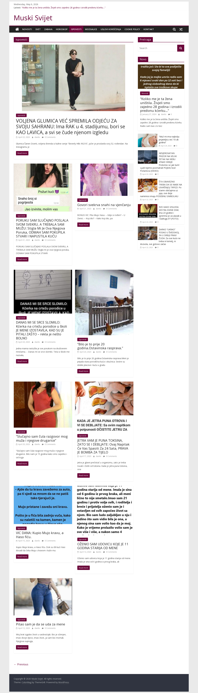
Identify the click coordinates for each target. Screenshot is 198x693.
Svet (38, 29)
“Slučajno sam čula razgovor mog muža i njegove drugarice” (42, 438)
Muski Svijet (33, 17)
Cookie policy (132, 29)
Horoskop (61, 29)
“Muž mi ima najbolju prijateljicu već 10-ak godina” (169, 139)
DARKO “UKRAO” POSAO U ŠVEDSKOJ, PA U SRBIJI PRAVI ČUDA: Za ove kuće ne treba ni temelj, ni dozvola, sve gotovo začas (160, 237)
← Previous (21, 664)
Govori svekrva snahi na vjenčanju (104, 204)
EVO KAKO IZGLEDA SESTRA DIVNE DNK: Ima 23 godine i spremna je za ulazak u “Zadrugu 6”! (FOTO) (170, 212)
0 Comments (48, 137)
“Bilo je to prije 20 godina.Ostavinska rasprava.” (100, 346)
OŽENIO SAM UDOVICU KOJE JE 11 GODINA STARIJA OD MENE (102, 546)
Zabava (48, 29)
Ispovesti (76, 29)
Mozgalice (91, 29)
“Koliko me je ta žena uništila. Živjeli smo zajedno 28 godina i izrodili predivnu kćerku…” (63, 7)
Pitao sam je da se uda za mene (40, 624)
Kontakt (149, 29)
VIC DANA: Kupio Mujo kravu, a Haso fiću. (40, 534)
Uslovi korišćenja (111, 29)
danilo (37, 137)
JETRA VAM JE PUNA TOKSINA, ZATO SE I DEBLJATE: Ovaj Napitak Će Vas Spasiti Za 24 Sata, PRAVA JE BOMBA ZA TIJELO (103, 446)
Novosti (27, 29)
